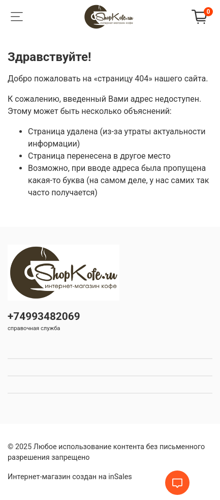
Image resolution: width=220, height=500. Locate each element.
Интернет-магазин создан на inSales (70, 477)
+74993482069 (44, 316)
